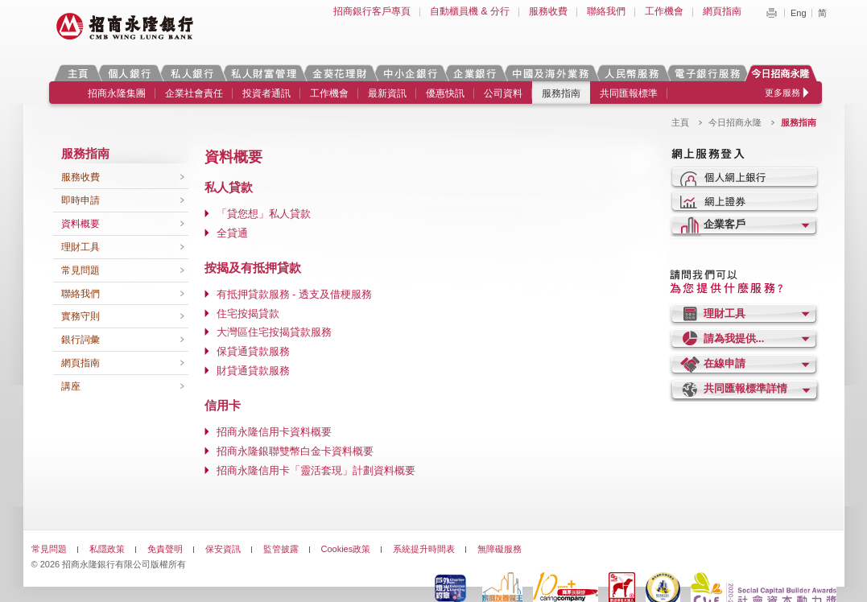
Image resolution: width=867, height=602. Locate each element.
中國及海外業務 (550, 72)
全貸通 (232, 233)
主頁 (77, 72)
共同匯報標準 (629, 93)
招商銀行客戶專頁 (372, 11)
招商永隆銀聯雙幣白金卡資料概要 (295, 451)
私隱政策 (107, 549)
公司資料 (503, 93)
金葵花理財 (338, 72)
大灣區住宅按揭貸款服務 (274, 332)
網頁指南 (722, 11)
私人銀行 (191, 72)
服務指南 (561, 93)
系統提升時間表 (424, 549)
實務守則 (80, 316)
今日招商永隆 (783, 72)
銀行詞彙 (80, 339)
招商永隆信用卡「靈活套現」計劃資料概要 (316, 470)
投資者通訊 (266, 93)
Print (771, 13)
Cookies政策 (346, 549)
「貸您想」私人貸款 (264, 214)
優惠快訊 (445, 93)
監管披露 (281, 549)
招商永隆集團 (117, 93)
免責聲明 (165, 549)
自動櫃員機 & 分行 (470, 11)
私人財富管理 (263, 72)
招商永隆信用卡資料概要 (274, 432)
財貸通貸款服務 (253, 371)
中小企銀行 (409, 72)
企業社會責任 (194, 93)
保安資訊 (223, 549)
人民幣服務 (631, 72)
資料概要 (80, 223)
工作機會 (664, 11)
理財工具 (80, 247)
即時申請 (80, 200)
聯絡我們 (606, 11)
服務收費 (548, 11)
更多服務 (782, 92)
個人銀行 (129, 72)
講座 (71, 386)
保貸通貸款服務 (253, 351)
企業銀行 (474, 72)
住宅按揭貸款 (248, 313)
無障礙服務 (499, 549)
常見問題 (80, 270)
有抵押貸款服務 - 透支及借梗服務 (295, 294)
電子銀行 (707, 72)
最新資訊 (387, 93)
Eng (799, 13)
